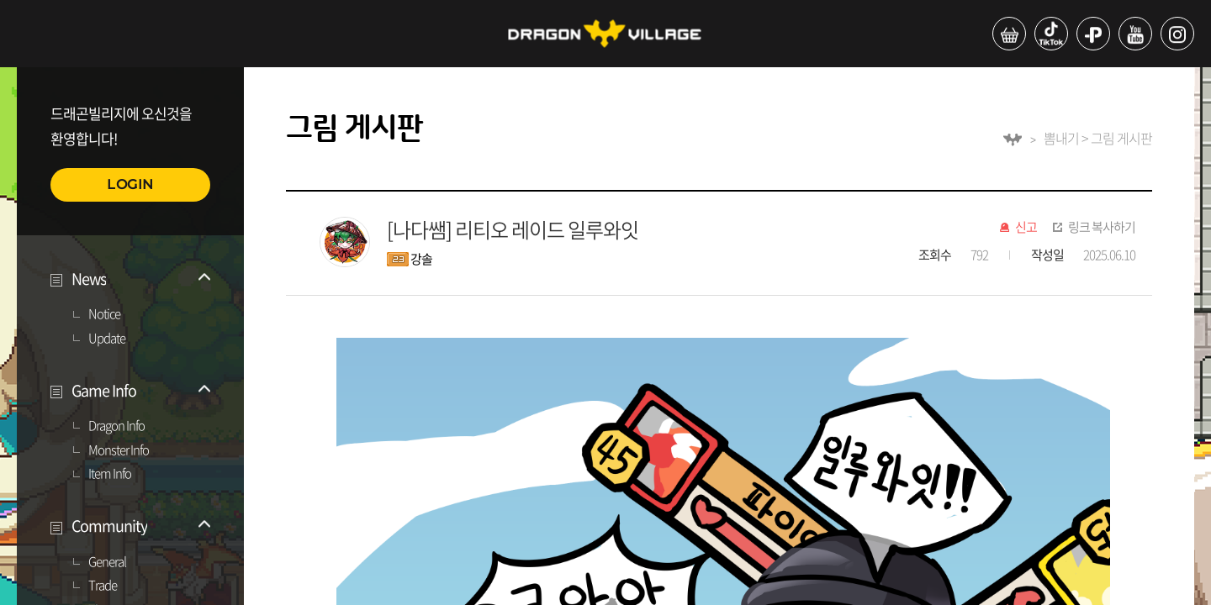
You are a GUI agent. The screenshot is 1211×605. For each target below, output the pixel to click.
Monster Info (118, 450)
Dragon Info (116, 426)
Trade (102, 585)
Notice (104, 314)
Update (106, 338)
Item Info (109, 474)
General (107, 562)
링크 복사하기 (1101, 227)
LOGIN (130, 184)
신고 (1026, 227)
